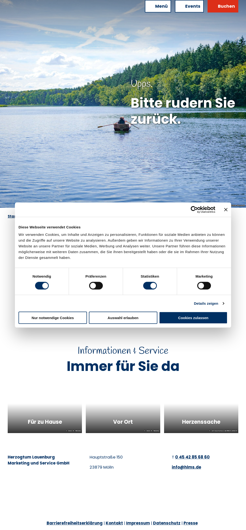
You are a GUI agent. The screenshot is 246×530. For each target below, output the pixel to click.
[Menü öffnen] (158, 6)
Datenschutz (166, 523)
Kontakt (114, 523)
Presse (191, 523)
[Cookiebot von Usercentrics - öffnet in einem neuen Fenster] (194, 209)
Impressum (138, 523)
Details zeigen (206, 303)
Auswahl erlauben (123, 318)
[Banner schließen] (226, 209)
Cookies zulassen (193, 318)
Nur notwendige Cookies (53, 318)
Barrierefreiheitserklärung (75, 523)
